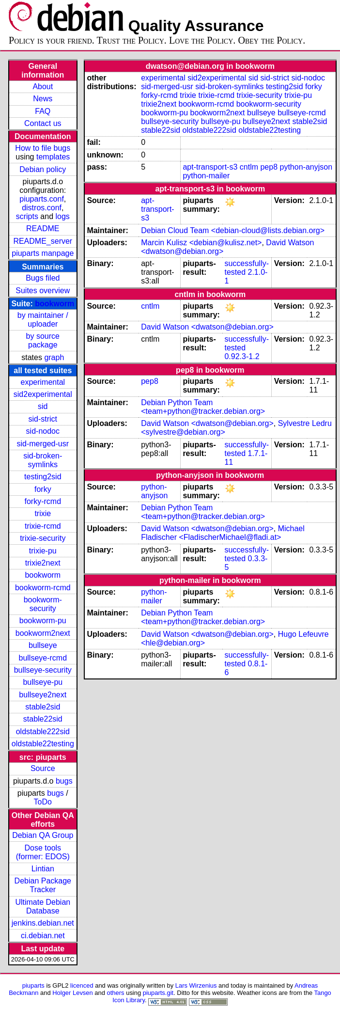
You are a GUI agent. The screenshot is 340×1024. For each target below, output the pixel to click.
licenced (81, 985)
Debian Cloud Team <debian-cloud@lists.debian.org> (233, 230)
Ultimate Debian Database (42, 906)
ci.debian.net (43, 935)
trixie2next (43, 563)
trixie (42, 513)
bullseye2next (42, 695)
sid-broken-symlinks (42, 460)
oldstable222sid (43, 731)
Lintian (42, 869)
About (42, 86)
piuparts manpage (43, 253)
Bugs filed (43, 278)
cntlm (249, 167)
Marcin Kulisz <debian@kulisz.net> (201, 242)
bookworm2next (42, 633)
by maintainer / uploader (42, 319)
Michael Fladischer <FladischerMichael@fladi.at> (223, 532)
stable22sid (42, 719)
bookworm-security (43, 604)
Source (43, 768)
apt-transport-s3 (210, 167)
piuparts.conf (41, 199)
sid (42, 406)
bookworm (54, 303)
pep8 (269, 167)
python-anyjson (306, 167)
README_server (42, 241)
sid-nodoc (43, 431)
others (115, 992)
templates (53, 157)
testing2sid (43, 477)
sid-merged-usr (42, 444)
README (42, 228)
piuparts (33, 985)
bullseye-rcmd (42, 658)
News (42, 99)
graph (54, 357)
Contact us (42, 123)
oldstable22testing (43, 744)
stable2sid (42, 707)
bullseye (43, 645)
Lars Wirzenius (196, 985)
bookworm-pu (42, 620)
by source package (43, 340)
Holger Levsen (72, 992)
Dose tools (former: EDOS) (43, 852)
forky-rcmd (43, 501)
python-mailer (206, 176)
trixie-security (42, 538)
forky (42, 489)
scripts (27, 216)
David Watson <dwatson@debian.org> (207, 327)
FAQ (42, 111)
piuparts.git (158, 992)
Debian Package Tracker (43, 885)
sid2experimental (43, 394)
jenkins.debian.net (43, 923)
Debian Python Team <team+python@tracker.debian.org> (203, 406)
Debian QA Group (42, 835)
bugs (64, 781)
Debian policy (42, 169)
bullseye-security (43, 670)
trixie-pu (43, 551)
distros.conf (42, 208)
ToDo (43, 802)
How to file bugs (42, 148)
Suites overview (42, 290)
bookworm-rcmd (43, 587)
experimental (42, 382)
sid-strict (43, 419)
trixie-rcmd (43, 526)
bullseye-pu (42, 682)
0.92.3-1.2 (241, 356)
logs (63, 216)
